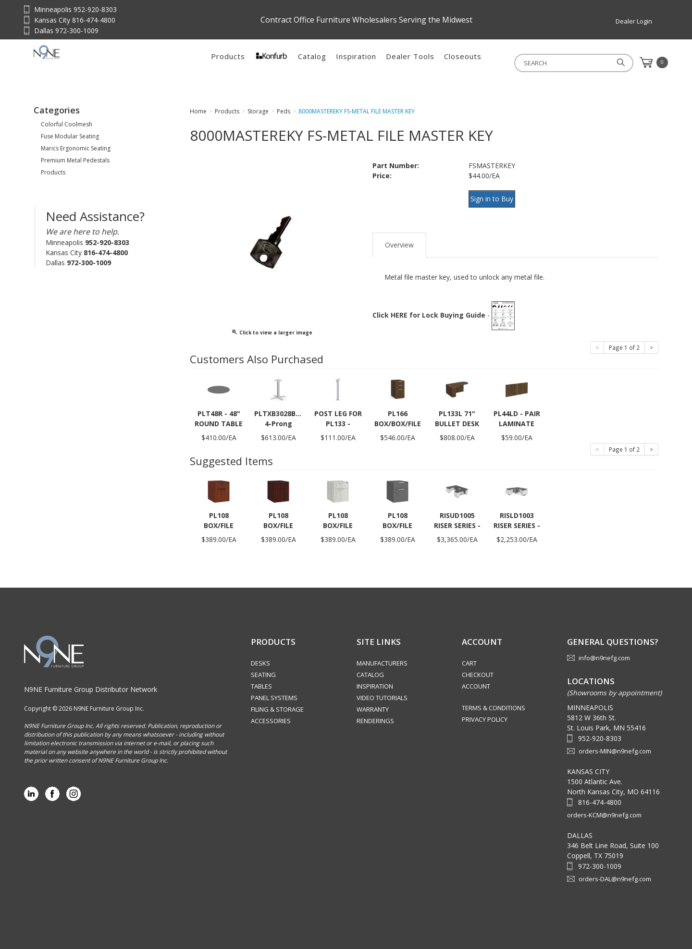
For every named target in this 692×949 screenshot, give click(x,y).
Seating (263, 670)
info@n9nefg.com (604, 653)
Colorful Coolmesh (66, 127)
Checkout (478, 670)
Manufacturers (382, 658)
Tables (261, 682)
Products (228, 62)
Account (476, 682)
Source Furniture (94, 62)
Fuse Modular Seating (70, 139)
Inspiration (356, 62)
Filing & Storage (277, 705)
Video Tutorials (382, 693)
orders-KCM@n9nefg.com (604, 810)
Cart (469, 658)
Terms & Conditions (493, 703)
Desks (260, 658)
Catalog (312, 62)
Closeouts (463, 62)
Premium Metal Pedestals (75, 163)
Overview (399, 240)
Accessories (271, 716)
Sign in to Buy (496, 200)
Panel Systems (274, 693)
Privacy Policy (484, 715)
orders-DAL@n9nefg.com (615, 874)
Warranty (373, 705)
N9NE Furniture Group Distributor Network (90, 684)
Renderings (375, 716)
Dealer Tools (410, 62)
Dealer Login (634, 21)
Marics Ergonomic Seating (76, 151)
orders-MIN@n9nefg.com (615, 746)
